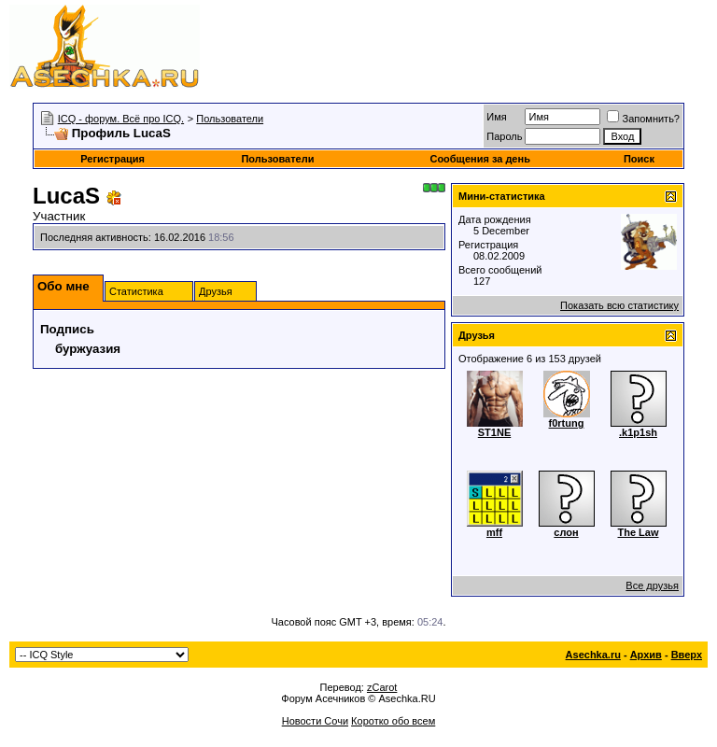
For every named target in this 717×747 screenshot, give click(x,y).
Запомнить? (643, 118)
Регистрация (112, 158)
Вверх (686, 654)
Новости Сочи (315, 720)
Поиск (639, 158)
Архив (646, 654)
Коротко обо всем (393, 720)
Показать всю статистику (619, 305)
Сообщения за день (479, 158)
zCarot (382, 687)
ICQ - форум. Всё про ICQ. (121, 118)
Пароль (504, 136)
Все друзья (652, 585)
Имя (496, 116)
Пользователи (229, 118)
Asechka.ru (593, 654)
